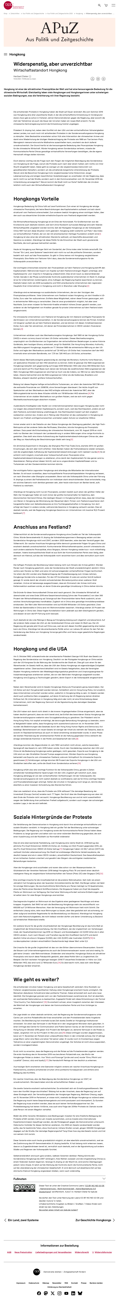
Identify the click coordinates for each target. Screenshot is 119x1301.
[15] (45, 1002)
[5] (72, 439)
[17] (47, 1060)
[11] (60, 848)
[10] (79, 763)
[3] (22, 328)
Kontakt (74, 1283)
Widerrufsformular (102, 1252)
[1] (100, 233)
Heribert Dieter (22, 76)
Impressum (20, 1283)
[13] (91, 938)
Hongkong (79, 13)
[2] (88, 285)
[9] (26, 760)
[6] (98, 451)
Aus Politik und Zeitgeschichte (33, 13)
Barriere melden (96, 1283)
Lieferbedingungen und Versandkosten (53, 1252)
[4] (89, 393)
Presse (83, 1283)
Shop (5, 13)
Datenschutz (34, 1283)
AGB (9, 1252)
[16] (63, 1032)
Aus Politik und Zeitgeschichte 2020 (60, 13)
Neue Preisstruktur (23, 1252)
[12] (101, 873)
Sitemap (45, 1283)
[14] (59, 962)
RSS (66, 1283)
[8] (77, 738)
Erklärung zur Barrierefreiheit (59, 1287)
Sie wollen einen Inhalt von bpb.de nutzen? (58, 1210)
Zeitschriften (15, 13)
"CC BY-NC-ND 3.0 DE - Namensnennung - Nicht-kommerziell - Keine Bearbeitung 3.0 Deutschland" (71, 1189)
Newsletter (56, 1283)
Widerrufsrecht (82, 1252)
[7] (24, 513)
